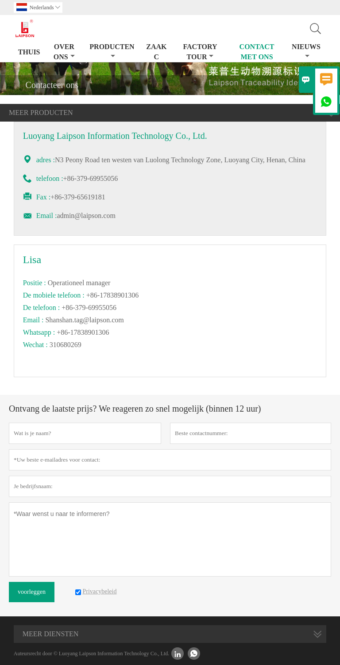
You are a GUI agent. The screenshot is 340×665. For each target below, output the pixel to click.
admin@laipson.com (86, 215)
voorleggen (32, 592)
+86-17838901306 (83, 332)
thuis (29, 52)
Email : (46, 215)
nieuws (306, 51)
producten (111, 51)
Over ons (64, 52)
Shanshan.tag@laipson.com (84, 320)
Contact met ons (257, 52)
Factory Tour (200, 52)
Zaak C (156, 52)
